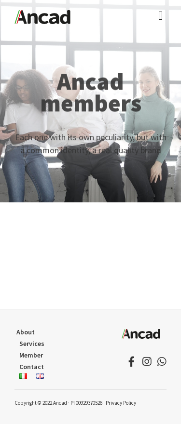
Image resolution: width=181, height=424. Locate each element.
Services (31, 343)
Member (31, 355)
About (25, 332)
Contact (31, 366)
